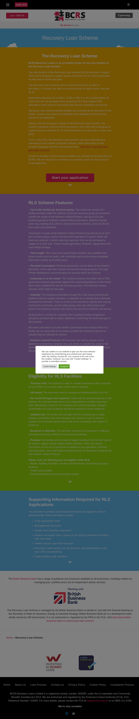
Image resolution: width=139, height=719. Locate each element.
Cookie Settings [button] (49, 366)
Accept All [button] (64, 366)
